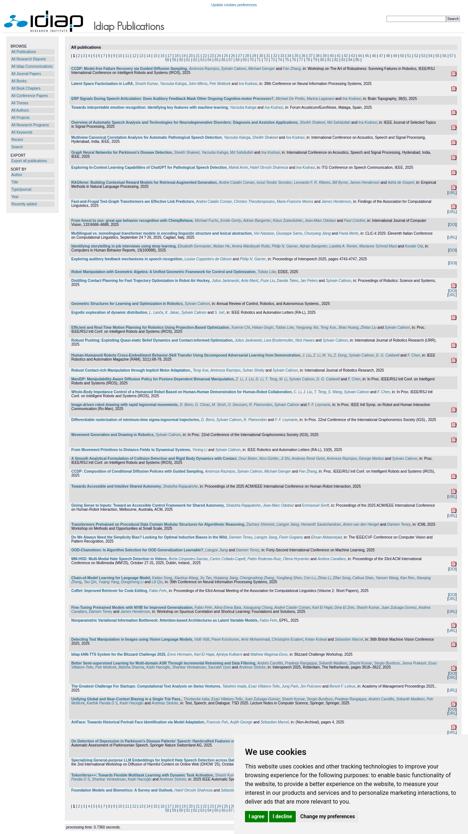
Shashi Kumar (146, 84)
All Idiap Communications (32, 66)
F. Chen (413, 355)
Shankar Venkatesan (189, 667)
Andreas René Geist (308, 459)
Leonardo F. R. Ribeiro (312, 182)
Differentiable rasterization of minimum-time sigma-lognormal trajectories (135, 420)
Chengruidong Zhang (257, 578)
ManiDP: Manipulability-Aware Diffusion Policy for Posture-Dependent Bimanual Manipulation (152, 379)
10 (120, 56)
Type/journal (21, 189)
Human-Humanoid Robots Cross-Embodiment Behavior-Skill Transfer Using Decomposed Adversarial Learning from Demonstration (185, 355)
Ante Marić (249, 281)
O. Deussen (237, 405)
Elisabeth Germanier (194, 246)
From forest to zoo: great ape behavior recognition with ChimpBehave (132, 221)
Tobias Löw (266, 272)
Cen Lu (310, 578)
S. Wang (335, 392)
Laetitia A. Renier (343, 246)
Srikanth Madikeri (333, 663)
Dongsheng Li (132, 582)
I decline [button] (282, 816)
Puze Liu (268, 281)
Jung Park (290, 686)
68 (237, 60)
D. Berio (186, 405)
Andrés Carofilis (270, 663)
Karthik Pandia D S (102, 703)
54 (430, 56)
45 (367, 56)
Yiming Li (199, 450)
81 (329, 60)
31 (268, 56)
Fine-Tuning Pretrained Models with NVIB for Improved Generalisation (132, 608)
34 (289, 56)
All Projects (20, 118)
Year (15, 197)
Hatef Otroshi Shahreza (269, 167)
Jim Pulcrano (310, 686)
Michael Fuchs (206, 221)
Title (14, 182)
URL (452, 193)
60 (181, 60)
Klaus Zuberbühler (288, 221)
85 (357, 60)
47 (381, 56)
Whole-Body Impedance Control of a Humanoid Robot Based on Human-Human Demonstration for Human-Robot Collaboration (181, 392)
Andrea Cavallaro (331, 559)
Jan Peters (309, 281)
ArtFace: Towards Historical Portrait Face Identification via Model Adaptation (137, 722)
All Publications (23, 52)
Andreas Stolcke (252, 667)
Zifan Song (341, 578)
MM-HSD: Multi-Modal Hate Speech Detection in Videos (119, 559)
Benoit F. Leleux (342, 686)
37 (311, 56)
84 (350, 60)
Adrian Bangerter (257, 221)
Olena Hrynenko (296, 559)
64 (209, 60)
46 (374, 56)
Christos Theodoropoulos (254, 202)
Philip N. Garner (285, 246)
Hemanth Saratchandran (321, 524)
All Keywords (22, 132)
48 (388, 56)
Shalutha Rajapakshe (180, 486)
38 (318, 56)
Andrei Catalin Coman (236, 182)
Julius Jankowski (225, 281)
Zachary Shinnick (260, 524)
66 (224, 60)
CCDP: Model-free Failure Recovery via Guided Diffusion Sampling (129, 69)
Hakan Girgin (262, 327)
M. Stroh (219, 405)
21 (198, 56)
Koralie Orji (414, 246)
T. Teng (271, 379)
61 (188, 60)
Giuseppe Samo (289, 233)
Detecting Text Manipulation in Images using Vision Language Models (131, 639)
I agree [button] (256, 816)
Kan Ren (407, 578)
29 (254, 56)
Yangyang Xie (307, 327)
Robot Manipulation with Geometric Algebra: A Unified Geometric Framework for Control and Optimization (163, 272)
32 (275, 56)
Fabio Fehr (158, 591)
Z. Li (316, 355)
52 (416, 56)
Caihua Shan (363, 578)
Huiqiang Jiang (226, 578)
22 (205, 56)
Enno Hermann (179, 654)
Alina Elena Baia (227, 608)
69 (245, 60)
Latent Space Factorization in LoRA (102, 84)
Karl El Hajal (322, 608)
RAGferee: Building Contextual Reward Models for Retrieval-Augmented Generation (144, 182)
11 (127, 56)
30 (261, 56)
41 (339, 56)
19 (184, 56)
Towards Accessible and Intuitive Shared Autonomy (116, 486)
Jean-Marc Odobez (320, 221)
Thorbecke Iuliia (197, 699)
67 (231, 60)
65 (216, 60)
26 (233, 56)
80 (322, 60)
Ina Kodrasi (248, 84)
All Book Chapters (26, 88)
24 (219, 56)
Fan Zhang (292, 69)
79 (315, 60)
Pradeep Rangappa (301, 663)
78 (308, 60)
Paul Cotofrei (354, 221)
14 (148, 56)
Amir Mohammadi (255, 639)
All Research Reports (28, 59)
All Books (19, 81)
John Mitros (198, 84)
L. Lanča (156, 312)
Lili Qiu (157, 582)
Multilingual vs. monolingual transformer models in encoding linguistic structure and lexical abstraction (161, 233)
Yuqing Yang (108, 582)
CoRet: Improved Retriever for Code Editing (109, 591)
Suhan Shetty (253, 370)
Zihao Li (324, 578)
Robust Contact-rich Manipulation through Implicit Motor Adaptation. (131, 370)
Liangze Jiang (287, 524)
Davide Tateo (287, 281)
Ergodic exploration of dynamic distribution (109, 312)
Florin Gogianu (291, 537)
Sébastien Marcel (349, 639)
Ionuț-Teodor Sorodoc (274, 182)
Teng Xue (328, 327)
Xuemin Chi (240, 327)
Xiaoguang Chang (257, 608)
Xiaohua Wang (186, 578)
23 (212, 56)
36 (303, 56)
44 (360, 56)
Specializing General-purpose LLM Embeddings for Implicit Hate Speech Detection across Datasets (157, 760)
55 (437, 56)
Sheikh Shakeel (312, 122)
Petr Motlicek (220, 84)
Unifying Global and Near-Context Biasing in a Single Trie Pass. (126, 699)
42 (346, 56)
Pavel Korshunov (225, 639)
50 (402, 56)
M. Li (283, 379)
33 (282, 56)
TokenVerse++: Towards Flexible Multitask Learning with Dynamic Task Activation (142, 775)
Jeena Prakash (414, 663)
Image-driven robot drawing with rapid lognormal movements (124, 405)
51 (409, 56)
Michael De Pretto (290, 99)
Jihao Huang (348, 327)
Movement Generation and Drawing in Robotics (112, 435)
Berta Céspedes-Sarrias (188, 559)
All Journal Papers (26, 74)
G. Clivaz (202, 405)
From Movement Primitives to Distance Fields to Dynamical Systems (130, 450)
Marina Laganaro (321, 99)
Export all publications (29, 161)
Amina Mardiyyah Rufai (250, 246)
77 (301, 60)
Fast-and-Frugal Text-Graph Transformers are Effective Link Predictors (132, 202)
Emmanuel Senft (315, 505)
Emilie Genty (230, 221)
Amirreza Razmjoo (204, 69)
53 (423, 56)
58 (167, 60)
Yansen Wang (386, 578)
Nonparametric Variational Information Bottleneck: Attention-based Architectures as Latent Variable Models (164, 620)
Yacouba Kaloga (173, 84)
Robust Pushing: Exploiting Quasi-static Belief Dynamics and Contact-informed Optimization (152, 340)
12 (134, 56)
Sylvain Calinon (233, 69)
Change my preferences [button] (327, 816)
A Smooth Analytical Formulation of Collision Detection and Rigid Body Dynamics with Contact (154, 459)
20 (191, 56)
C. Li (297, 392)
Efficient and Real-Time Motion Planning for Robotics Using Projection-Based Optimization (150, 327)
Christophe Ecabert (287, 639)
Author (16, 175)
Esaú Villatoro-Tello (264, 686)
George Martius (371, 459)
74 (280, 60)
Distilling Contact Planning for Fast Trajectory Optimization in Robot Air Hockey (140, 281)
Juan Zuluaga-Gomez (398, 608)
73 (273, 60)
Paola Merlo (348, 233)
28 (247, 56)
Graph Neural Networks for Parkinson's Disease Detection (121, 152)
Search (17, 147)
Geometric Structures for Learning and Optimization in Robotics (126, 304)
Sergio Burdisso (387, 663)
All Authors (20, 110)
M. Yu (327, 355)
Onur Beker (247, 459)
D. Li (259, 379)
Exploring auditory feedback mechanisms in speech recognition (126, 259)
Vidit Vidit (201, 639)
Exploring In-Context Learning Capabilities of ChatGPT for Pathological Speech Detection (149, 167)
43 (353, 56)
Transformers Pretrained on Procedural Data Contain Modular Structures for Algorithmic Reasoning (157, 524)
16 (163, 56)
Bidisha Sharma (131, 667)
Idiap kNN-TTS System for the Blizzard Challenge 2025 (118, 654)
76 (294, 60)
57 (451, 56)
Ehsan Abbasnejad (326, 537)
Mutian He (221, 246)
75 (287, 60)
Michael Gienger (261, 69)
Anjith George (241, 722)
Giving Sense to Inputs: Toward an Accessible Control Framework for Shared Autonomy (147, 505)
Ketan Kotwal (316, 639)
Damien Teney (399, 524)
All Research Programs (30, 125)
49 (395, 56)
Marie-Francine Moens (295, 202)
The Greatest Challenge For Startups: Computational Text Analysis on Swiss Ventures (145, 686)
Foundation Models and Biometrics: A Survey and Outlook (122, 790)
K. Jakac (172, 312)
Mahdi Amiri (238, 167)
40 (332, 56)
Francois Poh (217, 722)
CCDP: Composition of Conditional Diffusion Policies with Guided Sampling (137, 471)
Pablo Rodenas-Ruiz (264, 559)
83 (343, 60)
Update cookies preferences (234, 5)
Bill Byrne (340, 182)
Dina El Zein (344, 608)
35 (296, 56)
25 (226, 56)
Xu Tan (205, 578)
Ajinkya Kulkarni (229, 654)
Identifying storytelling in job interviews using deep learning (123, 246)
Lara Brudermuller (278, 340)
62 (195, 60)
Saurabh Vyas (219, 667)
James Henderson (365, 182)
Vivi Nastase (264, 233)
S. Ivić (219, 312)
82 (336, 60)
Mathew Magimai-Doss (269, 654)
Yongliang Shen (289, 578)
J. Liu (306, 355)
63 (202, 60)
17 (169, 56)
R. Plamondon (260, 405)
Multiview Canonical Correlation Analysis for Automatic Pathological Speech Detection (146, 137)
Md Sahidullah (338, 122)
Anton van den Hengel (361, 524)
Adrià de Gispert (401, 182)
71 (259, 60)
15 (155, 56)
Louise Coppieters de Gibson (208, 259)
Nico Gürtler (269, 459)
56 (444, 56)
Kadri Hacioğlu (158, 667)
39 (324, 56)
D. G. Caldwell (387, 355)
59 (174, 60)
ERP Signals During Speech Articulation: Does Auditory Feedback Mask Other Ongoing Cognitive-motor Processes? (172, 99)
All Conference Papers (29, 96)
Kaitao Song (162, 578)
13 (141, 56)
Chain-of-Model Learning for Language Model (110, 578)
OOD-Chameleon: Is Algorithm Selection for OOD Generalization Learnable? (137, 550)
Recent (17, 140)
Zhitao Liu (369, 327)
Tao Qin (90, 582)
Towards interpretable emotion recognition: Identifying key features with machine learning (149, 107)
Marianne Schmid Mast (378, 246)
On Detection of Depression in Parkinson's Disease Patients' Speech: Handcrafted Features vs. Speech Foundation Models (178, 741)
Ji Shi (285, 459)
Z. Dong (340, 355)
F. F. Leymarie (318, 405)
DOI (452, 225)
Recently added (24, 204)
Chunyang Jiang (317, 233)
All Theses (20, 103)
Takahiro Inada (234, 686)
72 (266, 60)
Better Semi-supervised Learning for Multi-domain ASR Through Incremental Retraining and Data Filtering (163, 663)
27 (240, 56)
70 (252, 60)
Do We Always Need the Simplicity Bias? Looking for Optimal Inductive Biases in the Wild (149, 537)
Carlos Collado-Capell (227, 559)
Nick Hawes (304, 340)
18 (176, 56)
